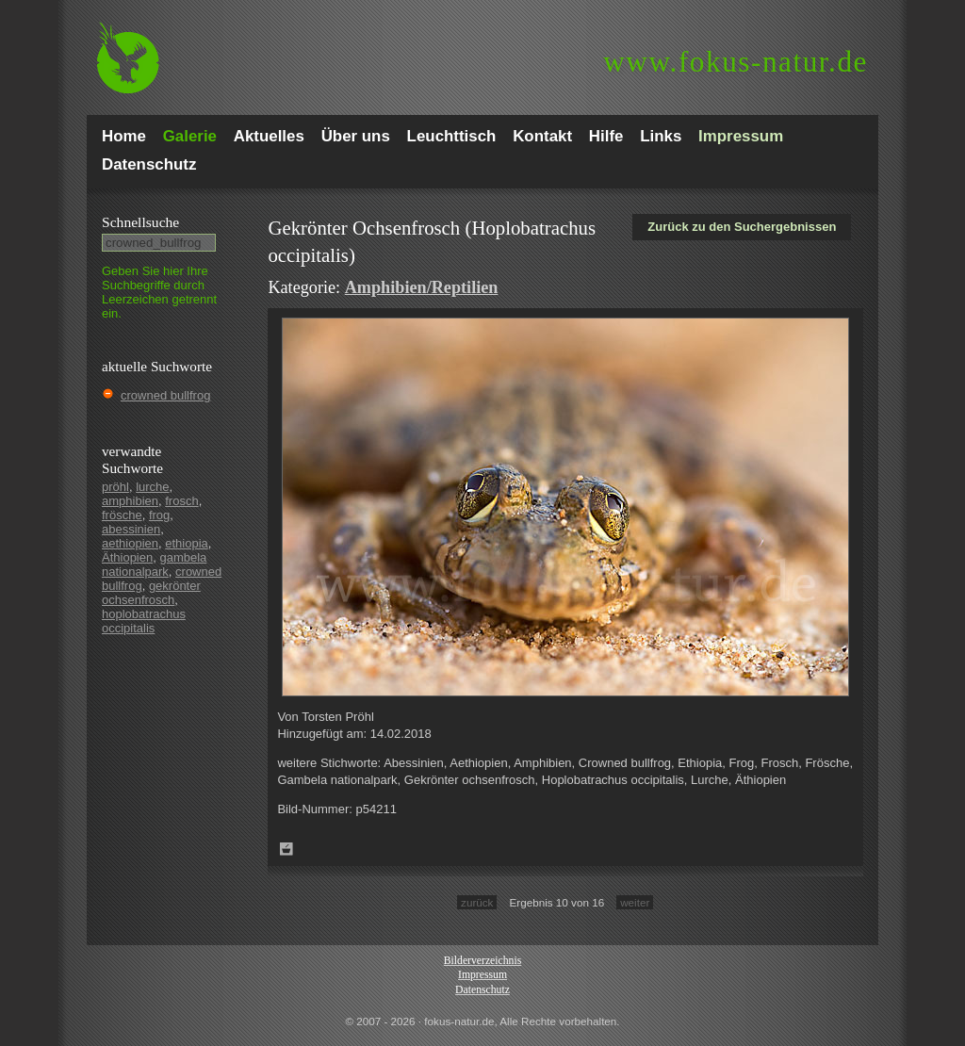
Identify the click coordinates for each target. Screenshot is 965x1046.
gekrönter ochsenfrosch (151, 593)
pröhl (115, 487)
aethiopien (130, 543)
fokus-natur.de (735, 61)
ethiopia (186, 543)
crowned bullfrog (165, 395)
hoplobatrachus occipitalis (144, 621)
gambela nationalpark (154, 564)
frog (159, 515)
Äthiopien (127, 557)
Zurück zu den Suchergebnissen (741, 227)
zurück (477, 902)
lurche (152, 487)
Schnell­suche (140, 222)
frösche (122, 515)
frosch (181, 501)
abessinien (131, 529)
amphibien (130, 501)
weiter (634, 902)
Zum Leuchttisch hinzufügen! (286, 849)
